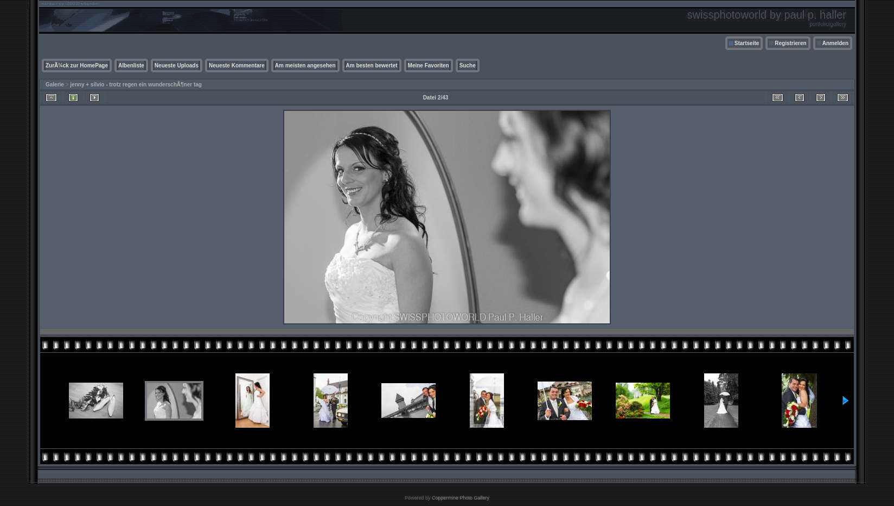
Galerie (55, 85)
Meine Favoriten (428, 65)
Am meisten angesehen (305, 65)
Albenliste (131, 65)
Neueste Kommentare (237, 65)
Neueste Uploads (177, 65)
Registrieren (790, 43)
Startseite (747, 43)
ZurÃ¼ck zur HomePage (77, 65)
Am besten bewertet (372, 65)
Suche (467, 65)
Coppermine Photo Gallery (460, 498)
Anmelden (835, 43)
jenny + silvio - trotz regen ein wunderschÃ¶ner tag (136, 85)
